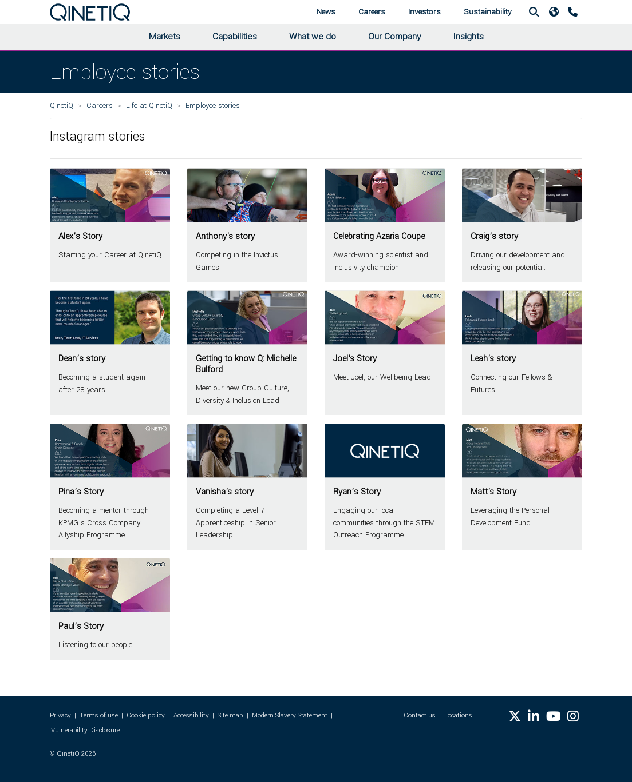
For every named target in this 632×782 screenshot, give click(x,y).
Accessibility (191, 715)
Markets (164, 36)
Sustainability (488, 11)
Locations (458, 715)
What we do (312, 36)
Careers (371, 11)
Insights (468, 36)
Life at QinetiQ (149, 105)
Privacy (60, 715)
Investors (424, 11)
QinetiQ (61, 105)
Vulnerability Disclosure (85, 730)
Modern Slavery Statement (289, 715)
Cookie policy (146, 715)
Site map (230, 715)
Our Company (394, 36)
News (326, 11)
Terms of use (99, 715)
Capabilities (234, 36)
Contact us (420, 715)
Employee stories (212, 105)
